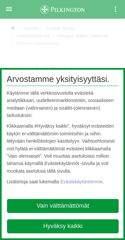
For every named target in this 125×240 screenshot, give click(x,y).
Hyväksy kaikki (62, 226)
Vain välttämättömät (63, 205)
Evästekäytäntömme (81, 181)
